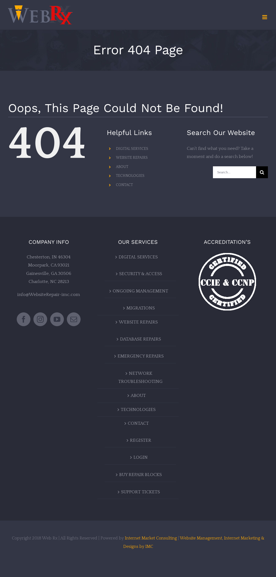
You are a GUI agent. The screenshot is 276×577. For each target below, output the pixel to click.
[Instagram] (40, 319)
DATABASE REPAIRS (140, 339)
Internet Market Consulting (151, 538)
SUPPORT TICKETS (140, 492)
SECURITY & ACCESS (140, 273)
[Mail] (74, 319)
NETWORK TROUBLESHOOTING (140, 377)
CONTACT (124, 185)
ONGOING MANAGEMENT (140, 291)
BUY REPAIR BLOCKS (140, 474)
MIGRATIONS (140, 308)
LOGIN (140, 457)
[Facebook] (23, 319)
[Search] (262, 172)
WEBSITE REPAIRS (132, 158)
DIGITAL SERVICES (132, 149)
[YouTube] (57, 319)
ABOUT (122, 167)
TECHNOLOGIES (130, 176)
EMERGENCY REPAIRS (141, 356)
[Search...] (234, 172)
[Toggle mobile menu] (265, 17)
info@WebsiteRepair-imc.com (48, 294)
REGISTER (140, 440)
